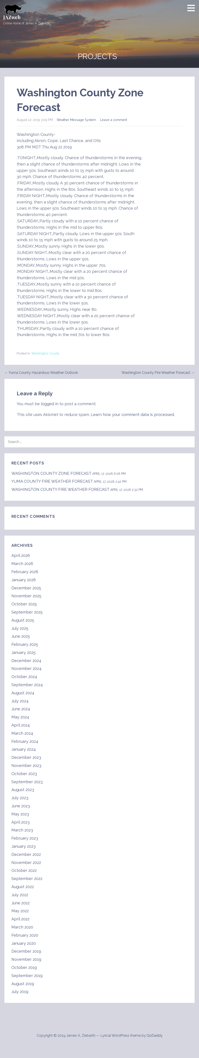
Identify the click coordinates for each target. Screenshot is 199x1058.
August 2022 (22, 886)
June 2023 (20, 806)
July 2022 (19, 894)
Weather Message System (76, 120)
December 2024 (26, 660)
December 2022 (26, 854)
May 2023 (20, 814)
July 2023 (19, 797)
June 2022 (20, 903)
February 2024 (24, 741)
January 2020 (23, 943)
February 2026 (24, 571)
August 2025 (22, 620)
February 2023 (24, 838)
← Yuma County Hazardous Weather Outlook (41, 373)
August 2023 (22, 789)
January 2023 (23, 846)
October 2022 (24, 870)
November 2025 (26, 596)
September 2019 (27, 975)
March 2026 (22, 563)
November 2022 (26, 862)
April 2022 (20, 919)
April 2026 (20, 555)
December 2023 (26, 757)
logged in (49, 403)
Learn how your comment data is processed (132, 414)
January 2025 (23, 652)
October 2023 (24, 773)
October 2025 (24, 604)
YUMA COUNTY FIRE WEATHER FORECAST (52, 481)
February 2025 (24, 644)
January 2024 (23, 749)
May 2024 (20, 717)
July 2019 (19, 991)
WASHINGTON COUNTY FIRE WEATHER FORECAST (60, 489)
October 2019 (24, 967)
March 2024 (22, 733)
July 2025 (19, 628)
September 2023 (27, 781)
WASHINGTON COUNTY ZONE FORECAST (51, 473)
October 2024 (24, 676)
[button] (192, 8)
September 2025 (27, 612)
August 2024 (22, 693)
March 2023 (22, 830)
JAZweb (11, 17)
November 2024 (26, 668)
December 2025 (26, 588)
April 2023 (20, 822)
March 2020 (22, 927)
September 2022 (26, 878)
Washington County (45, 353)
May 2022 (20, 911)
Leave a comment (113, 120)
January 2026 (23, 580)
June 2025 (20, 636)
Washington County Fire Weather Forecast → (158, 373)
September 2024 (27, 684)
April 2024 (20, 725)
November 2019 (26, 959)
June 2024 (20, 709)
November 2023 (26, 765)
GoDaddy (155, 1035)
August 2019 (22, 983)
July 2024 (20, 701)
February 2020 (24, 935)
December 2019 (26, 951)
